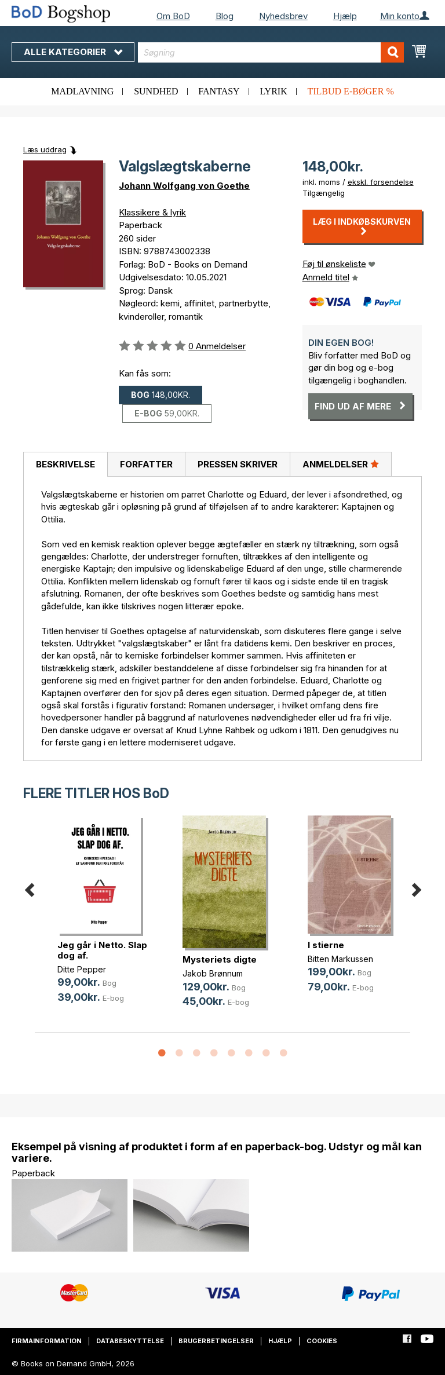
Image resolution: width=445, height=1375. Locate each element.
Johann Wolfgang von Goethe (184, 185)
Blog (225, 15)
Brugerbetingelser (216, 1341)
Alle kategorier (73, 51)
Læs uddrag (45, 149)
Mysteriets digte (220, 959)
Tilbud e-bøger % (350, 91)
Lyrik (273, 91)
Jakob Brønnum (213, 973)
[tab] (65, 464)
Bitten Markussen (340, 959)
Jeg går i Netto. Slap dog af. (102, 950)
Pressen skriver (238, 464)
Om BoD (173, 15)
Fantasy (218, 91)
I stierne (326, 944)
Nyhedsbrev (283, 15)
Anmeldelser (340, 464)
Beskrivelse (65, 464)
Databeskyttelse (130, 1341)
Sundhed (156, 91)
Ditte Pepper (81, 969)
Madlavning (82, 91)
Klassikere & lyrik (152, 212)
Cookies (322, 1341)
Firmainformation (47, 1341)
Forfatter (146, 464)
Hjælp (345, 15)
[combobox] (271, 52)
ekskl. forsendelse (381, 181)
